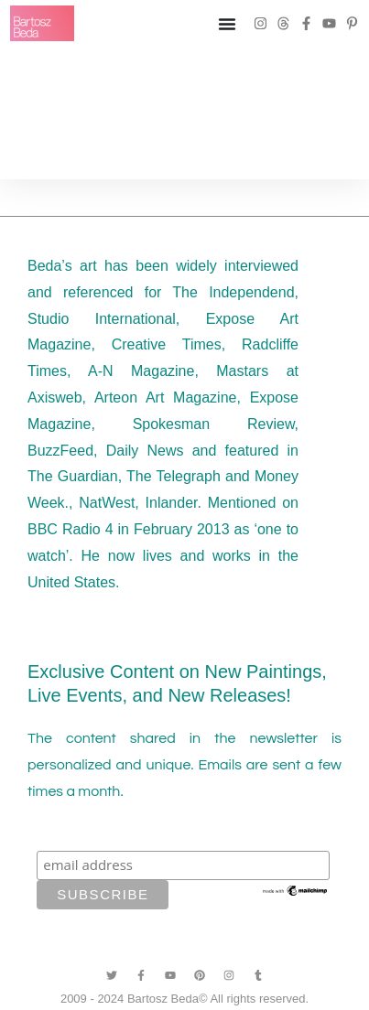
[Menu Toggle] (227, 24)
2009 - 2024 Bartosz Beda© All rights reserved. (184, 998)
